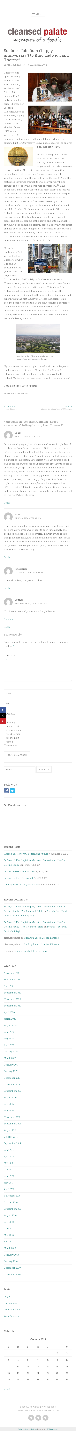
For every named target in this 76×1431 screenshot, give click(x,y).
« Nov (7, 1388)
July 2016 (9, 1103)
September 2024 (12, 979)
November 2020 (12, 999)
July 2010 (9, 1221)
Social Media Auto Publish (27, 1429)
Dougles (19, 599)
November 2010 (12, 1195)
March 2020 (10, 1018)
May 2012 (9, 1162)
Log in (7, 1296)
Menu (40, 14)
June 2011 (9, 1176)
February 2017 (11, 1064)
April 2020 (9, 1012)
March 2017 (10, 1058)
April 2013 (9, 1156)
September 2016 (12, 1090)
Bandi (18, 432)
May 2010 (9, 1235)
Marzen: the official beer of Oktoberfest (55, 407)
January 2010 (11, 1261)
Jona (17, 514)
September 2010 (12, 1208)
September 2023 (12, 992)
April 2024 (9, 986)
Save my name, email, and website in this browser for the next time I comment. (14, 734)
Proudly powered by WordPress (38, 1407)
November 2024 (12, 973)
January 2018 (11, 1051)
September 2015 (12, 1123)
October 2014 (10, 1136)
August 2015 (10, 1130)
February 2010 (11, 1254)
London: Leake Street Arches (19, 871)
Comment (11, 657)
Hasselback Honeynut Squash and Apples (26, 853)
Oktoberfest (22, 393)
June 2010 (9, 1228)
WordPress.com (50, 1410)
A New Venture (21, 407)
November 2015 (12, 1117)
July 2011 (8, 1169)
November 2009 (12, 1274)
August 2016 (10, 1097)
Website (10, 714)
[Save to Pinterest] (3, 721)
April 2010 (9, 1241)
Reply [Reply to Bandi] (7, 502)
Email (9, 703)
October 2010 (11, 1202)
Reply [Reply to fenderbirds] (7, 588)
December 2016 (12, 1077)
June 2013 (9, 1149)
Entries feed (10, 1302)
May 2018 (9, 1038)
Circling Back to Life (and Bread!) (21, 884)
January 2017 (10, 1071)
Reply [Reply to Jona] (7, 557)
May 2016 (9, 1110)
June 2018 (9, 1031)
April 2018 (9, 1045)
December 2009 (12, 1267)
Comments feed (12, 1309)
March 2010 (10, 1248)
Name (9, 693)
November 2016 (12, 1084)
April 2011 (9, 1189)
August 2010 (10, 1215)
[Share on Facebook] (3, 710)
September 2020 (12, 1005)
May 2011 (8, 1182)
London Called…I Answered (18, 878)
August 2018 (10, 1025)
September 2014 (12, 1143)
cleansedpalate (37, 65)
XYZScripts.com (52, 1429)
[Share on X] (3, 715)
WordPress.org (12, 1316)
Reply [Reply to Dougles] (7, 626)
